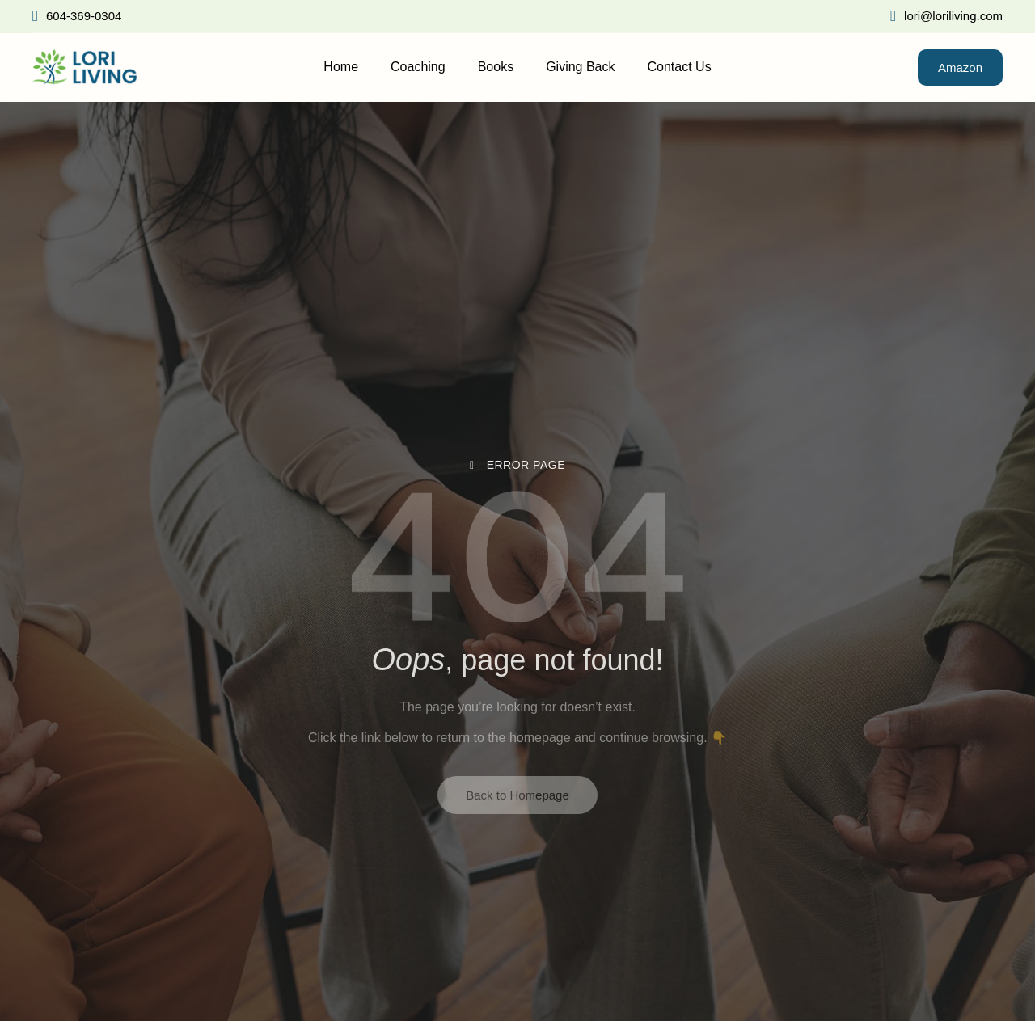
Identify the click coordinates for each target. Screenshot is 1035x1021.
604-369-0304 (76, 15)
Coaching (418, 67)
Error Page (517, 465)
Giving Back (580, 67)
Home (340, 67)
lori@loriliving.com (946, 15)
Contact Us (680, 67)
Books (495, 67)
